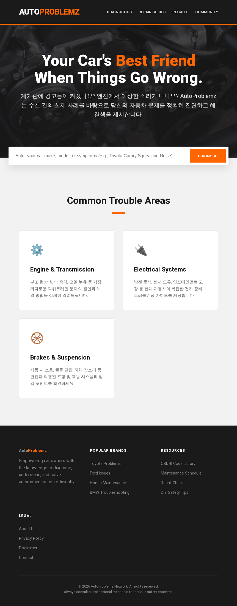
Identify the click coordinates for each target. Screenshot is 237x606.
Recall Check (172, 483)
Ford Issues (100, 473)
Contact (26, 557)
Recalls (180, 12)
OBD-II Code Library (178, 463)
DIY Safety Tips (174, 492)
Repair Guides (152, 12)
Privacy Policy (31, 538)
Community (206, 12)
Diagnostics (119, 12)
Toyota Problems (105, 463)
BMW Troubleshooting (109, 492)
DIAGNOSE (207, 156)
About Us (27, 529)
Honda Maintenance (108, 483)
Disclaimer (28, 548)
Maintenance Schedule (181, 473)
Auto (49, 12)
